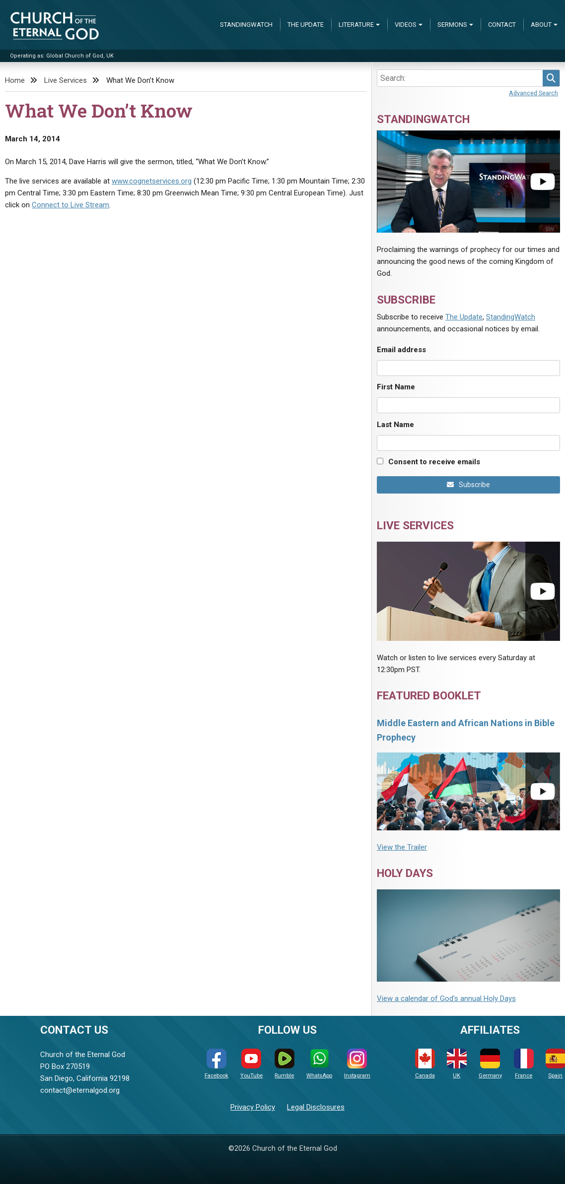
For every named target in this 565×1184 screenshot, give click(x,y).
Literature (356, 24)
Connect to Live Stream (70, 204)
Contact (502, 24)
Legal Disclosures (316, 1107)
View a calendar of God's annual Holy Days (446, 998)
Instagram (357, 1064)
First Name (396, 386)
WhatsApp (319, 1064)
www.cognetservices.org (152, 181)
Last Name (395, 424)
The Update (305, 24)
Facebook (216, 1064)
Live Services (65, 80)
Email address (401, 349)
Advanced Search (533, 93)
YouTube (251, 1064)
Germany (490, 1064)
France (524, 1064)
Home (15, 80)
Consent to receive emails (434, 461)
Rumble (284, 1064)
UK (457, 1064)
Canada (425, 1064)
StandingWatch (246, 24)
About (541, 24)
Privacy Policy (252, 1107)
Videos (406, 24)
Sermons (452, 24)
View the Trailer (402, 847)
